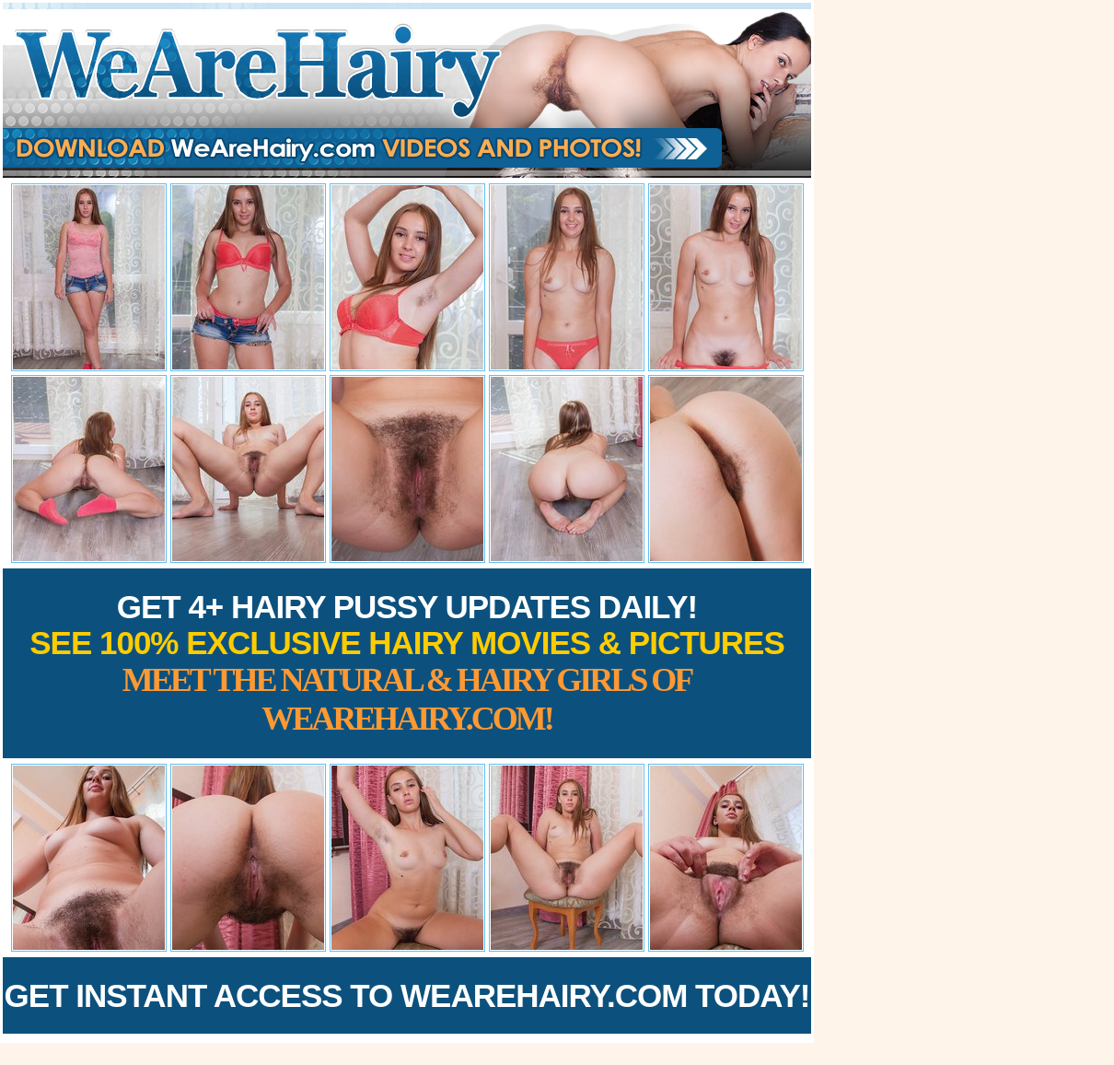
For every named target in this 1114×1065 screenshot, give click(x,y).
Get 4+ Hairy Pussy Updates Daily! (406, 663)
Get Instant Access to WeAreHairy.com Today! (407, 995)
